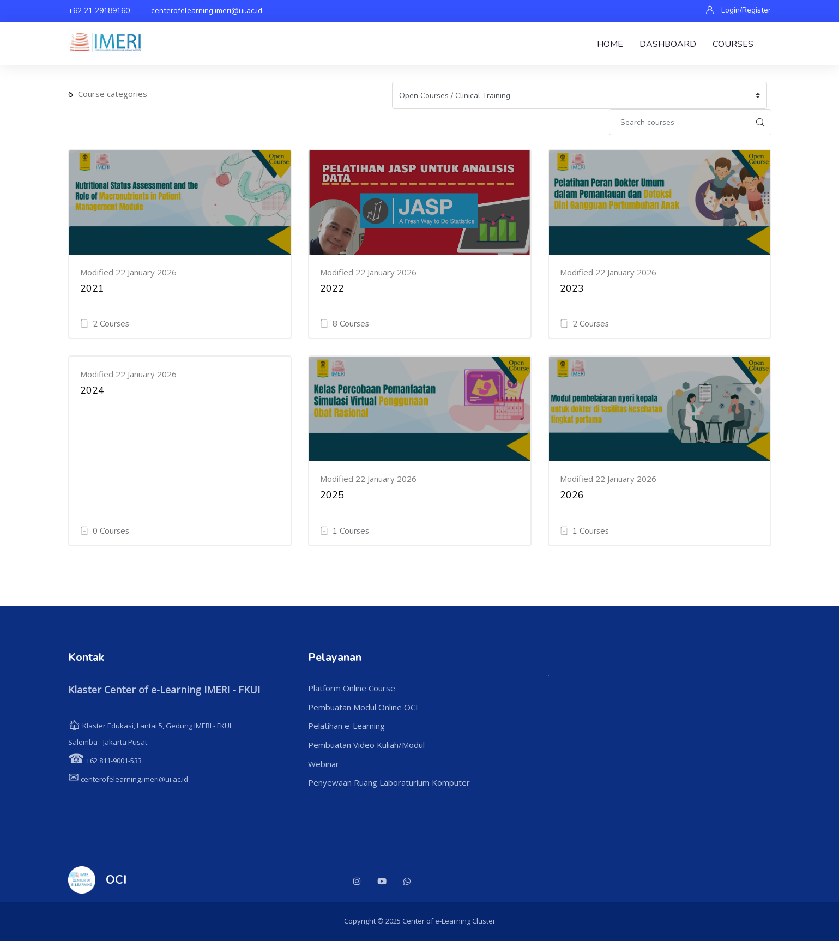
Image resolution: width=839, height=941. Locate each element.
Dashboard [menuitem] (667, 44)
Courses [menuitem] (733, 44)
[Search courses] (679, 122)
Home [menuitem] (610, 44)
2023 (572, 288)
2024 (92, 390)
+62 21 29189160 (99, 10)
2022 (332, 288)
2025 (332, 495)
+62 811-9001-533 (105, 760)
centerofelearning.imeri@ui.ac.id (206, 10)
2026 (572, 495)
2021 (92, 288)
